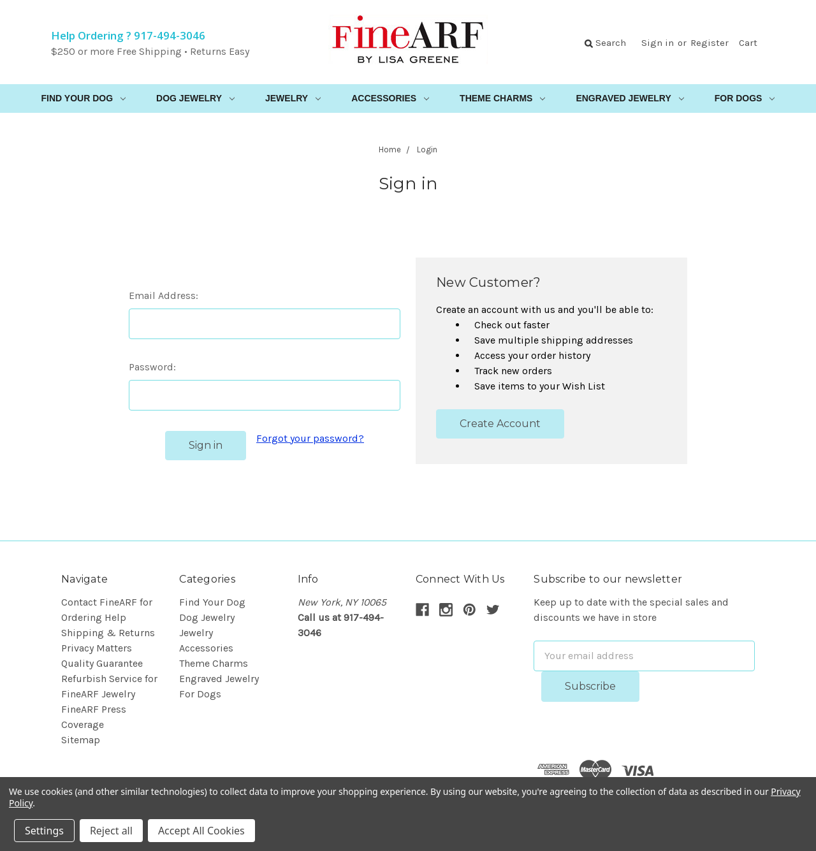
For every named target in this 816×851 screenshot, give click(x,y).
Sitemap (80, 740)
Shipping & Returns (108, 633)
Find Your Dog (83, 98)
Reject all (111, 831)
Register (709, 42)
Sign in (657, 42)
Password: (152, 367)
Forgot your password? (310, 438)
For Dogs (745, 98)
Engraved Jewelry (629, 98)
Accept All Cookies (201, 831)
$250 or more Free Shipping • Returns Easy (150, 51)
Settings (44, 831)
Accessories (390, 98)
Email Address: (163, 295)
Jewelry (293, 98)
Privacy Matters (96, 648)
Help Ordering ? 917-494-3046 (128, 35)
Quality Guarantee (102, 663)
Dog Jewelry (195, 98)
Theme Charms (502, 98)
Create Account (500, 424)
